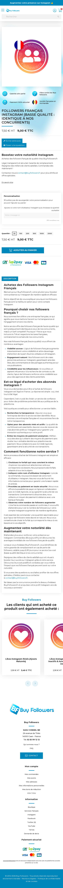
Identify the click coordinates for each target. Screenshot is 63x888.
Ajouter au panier (24, 250)
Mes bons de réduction (31, 789)
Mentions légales (29, 879)
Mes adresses (31, 782)
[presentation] (28, 683)
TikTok (31, 830)
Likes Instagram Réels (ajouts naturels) (21, 660)
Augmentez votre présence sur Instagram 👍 (31, 3)
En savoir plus (7, 182)
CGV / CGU (31, 793)
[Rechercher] (31, 16)
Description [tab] (9, 279)
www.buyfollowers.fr (9, 860)
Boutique (31, 807)
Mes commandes (31, 774)
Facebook (31, 818)
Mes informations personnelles (31, 786)
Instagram (31, 815)
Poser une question (14, 145)
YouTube (31, 826)
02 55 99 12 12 (33, 740)
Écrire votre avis (12, 141)
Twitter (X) (31, 822)
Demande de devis (31, 834)
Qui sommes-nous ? (31, 745)
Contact (31, 756)
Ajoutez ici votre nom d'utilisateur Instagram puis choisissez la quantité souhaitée (31, 209)
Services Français (31, 811)
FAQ (31, 748)
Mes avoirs (31, 778)
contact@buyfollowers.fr (29, 173)
